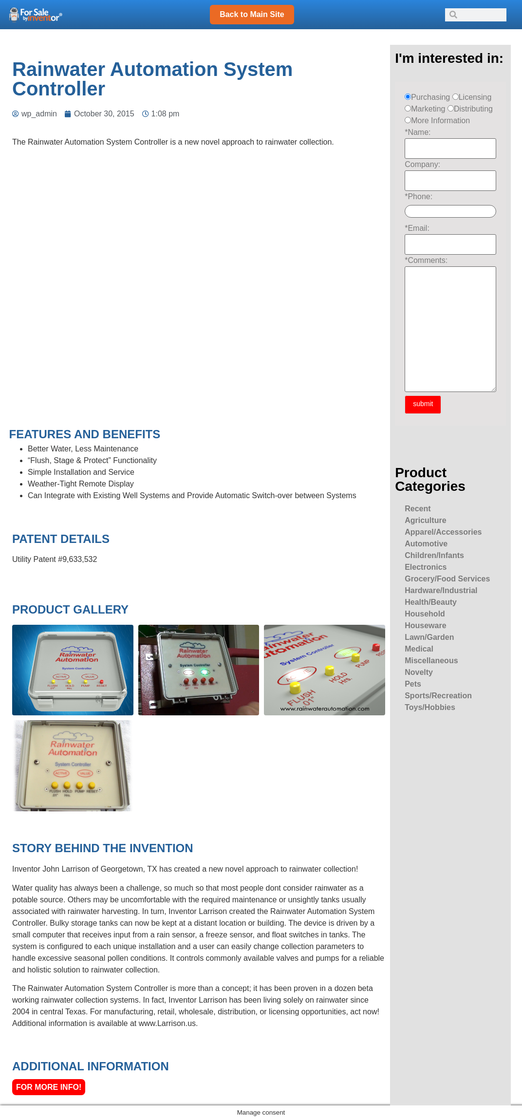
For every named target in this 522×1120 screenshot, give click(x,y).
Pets (413, 684)
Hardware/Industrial (441, 590)
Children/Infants (434, 555)
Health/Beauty (431, 602)
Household (425, 614)
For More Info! (48, 1087)
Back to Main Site (252, 14)
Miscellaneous (431, 660)
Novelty (419, 672)
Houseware (425, 625)
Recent (417, 508)
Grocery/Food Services (447, 579)
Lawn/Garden (429, 637)
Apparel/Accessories (443, 532)
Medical (419, 649)
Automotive (426, 544)
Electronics (426, 567)
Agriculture (425, 520)
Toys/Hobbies (430, 707)
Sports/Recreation (438, 695)
